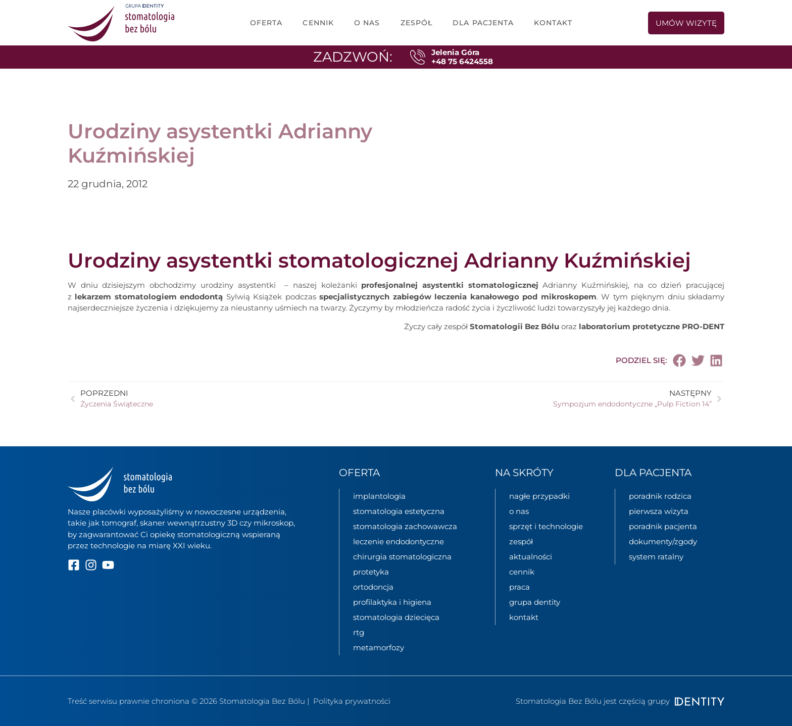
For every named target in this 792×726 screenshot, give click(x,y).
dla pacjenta (483, 22)
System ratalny (656, 556)
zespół (417, 22)
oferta (266, 22)
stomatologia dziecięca (396, 617)
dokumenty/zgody (663, 541)
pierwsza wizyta (658, 511)
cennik (318, 22)
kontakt (523, 617)
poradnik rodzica (660, 496)
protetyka (371, 572)
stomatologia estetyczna (398, 511)
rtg (358, 632)
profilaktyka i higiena (392, 602)
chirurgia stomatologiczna (402, 556)
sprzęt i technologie (546, 526)
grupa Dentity (534, 602)
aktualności (530, 556)
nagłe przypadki (539, 496)
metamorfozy (378, 647)
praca (519, 587)
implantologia (379, 496)
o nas (367, 22)
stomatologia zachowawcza (405, 526)
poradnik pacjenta (663, 526)
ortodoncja (373, 587)
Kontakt (553, 22)
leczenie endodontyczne (398, 541)
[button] (680, 360)
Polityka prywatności (351, 701)
